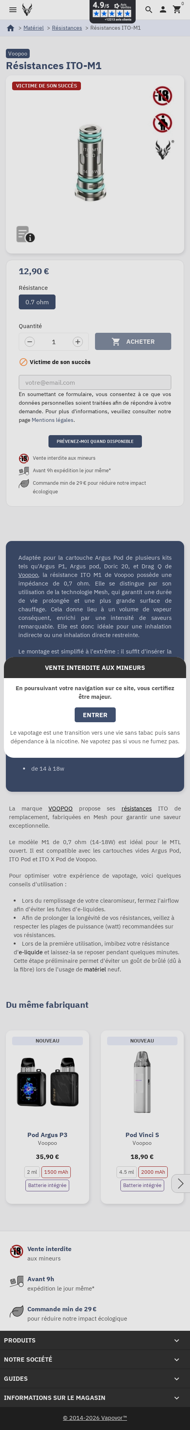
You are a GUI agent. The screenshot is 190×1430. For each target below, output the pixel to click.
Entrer (95, 715)
